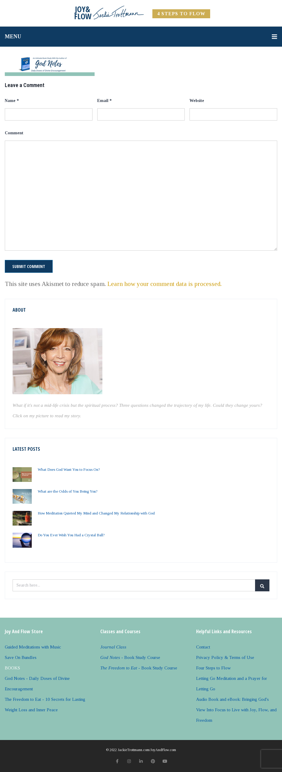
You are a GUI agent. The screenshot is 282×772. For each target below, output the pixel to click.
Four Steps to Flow (213, 668)
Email (104, 100)
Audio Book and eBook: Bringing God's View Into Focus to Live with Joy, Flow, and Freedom (236, 710)
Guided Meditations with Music (33, 647)
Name (12, 100)
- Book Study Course (130, 657)
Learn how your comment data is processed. (164, 283)
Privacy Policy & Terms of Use (225, 657)
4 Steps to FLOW (181, 13)
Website (196, 100)
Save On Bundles (21, 657)
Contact (203, 647)
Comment (14, 133)
